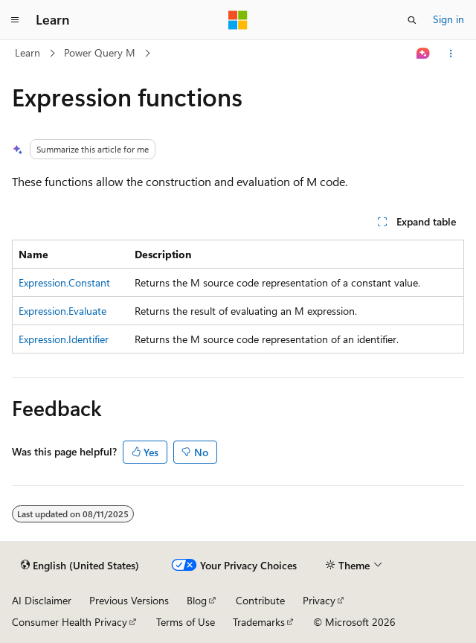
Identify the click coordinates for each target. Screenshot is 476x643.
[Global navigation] (15, 20)
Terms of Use (185, 622)
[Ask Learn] (423, 53)
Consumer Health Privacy (69, 622)
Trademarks (259, 622)
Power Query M (99, 52)
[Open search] (412, 20)
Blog (197, 600)
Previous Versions (129, 600)
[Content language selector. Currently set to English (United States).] (80, 566)
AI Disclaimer (41, 600)
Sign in (448, 19)
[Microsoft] (238, 20)
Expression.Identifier (64, 339)
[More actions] (451, 53)
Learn (27, 52)
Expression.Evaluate (62, 311)
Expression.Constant (64, 282)
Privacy (319, 600)
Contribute (260, 600)
